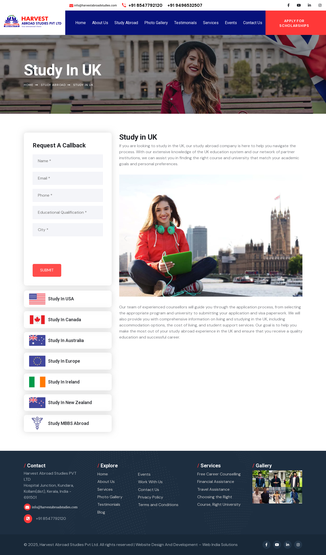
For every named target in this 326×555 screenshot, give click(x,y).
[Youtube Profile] (299, 5)
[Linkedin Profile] (309, 5)
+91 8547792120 (142, 5)
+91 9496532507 (184, 5)
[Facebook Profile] (288, 5)
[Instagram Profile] (320, 5)
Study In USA (61, 298)
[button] (125, 239)
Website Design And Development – (187, 544)
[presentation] (71, 250)
